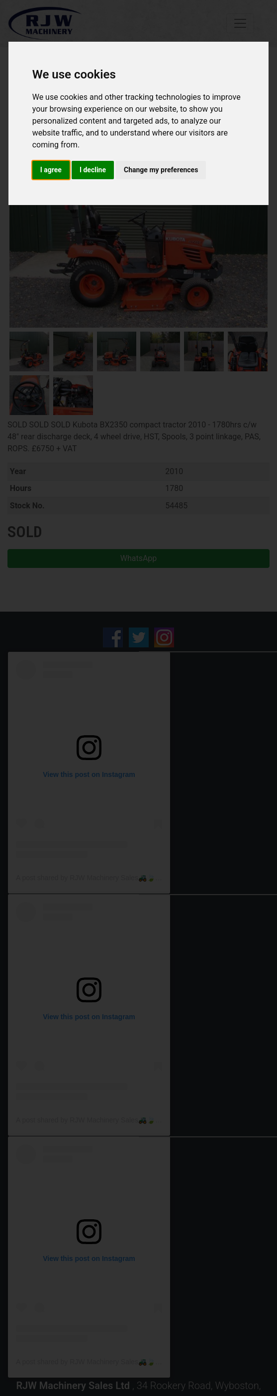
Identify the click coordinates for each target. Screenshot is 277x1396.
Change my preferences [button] (161, 170)
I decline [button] (93, 170)
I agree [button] (51, 170)
